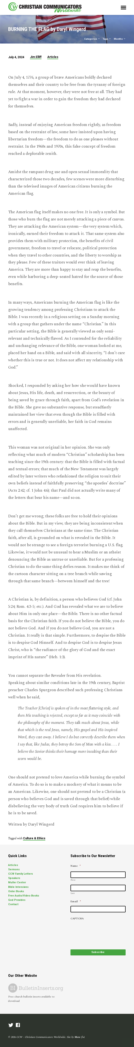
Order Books (16, 891)
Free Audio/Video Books (23, 895)
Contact (13, 904)
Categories (92, 39)
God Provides (16, 900)
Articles (52, 57)
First (73, 880)
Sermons (14, 869)
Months (120, 39)
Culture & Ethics (34, 838)
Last (73, 893)
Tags (107, 39)
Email (75, 901)
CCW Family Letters (20, 873)
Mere (77, 1037)
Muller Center (17, 882)
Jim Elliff (35, 57)
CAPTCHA (77, 918)
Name (75, 866)
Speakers (14, 878)
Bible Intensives (18, 887)
